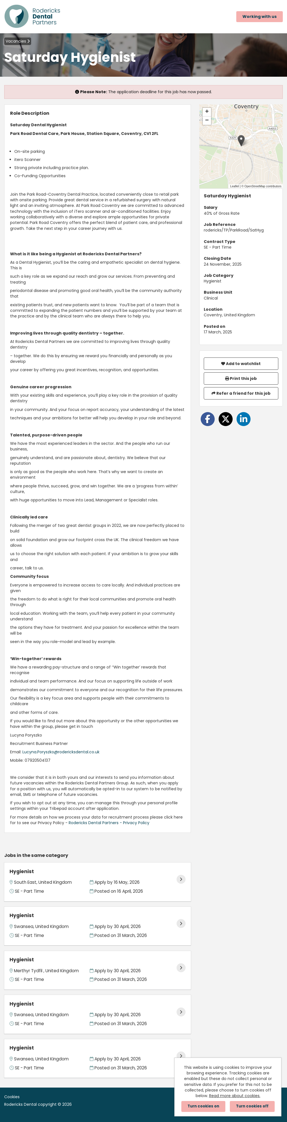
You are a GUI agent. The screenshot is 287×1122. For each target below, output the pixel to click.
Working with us (259, 16)
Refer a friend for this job (241, 393)
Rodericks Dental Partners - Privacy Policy (109, 823)
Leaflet (234, 186)
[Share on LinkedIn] (244, 419)
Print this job (241, 378)
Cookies (12, 1097)
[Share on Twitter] (226, 419)
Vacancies (18, 41)
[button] (241, 140)
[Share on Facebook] (208, 419)
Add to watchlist (241, 363)
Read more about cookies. (234, 1095)
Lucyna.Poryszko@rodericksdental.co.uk (60, 752)
